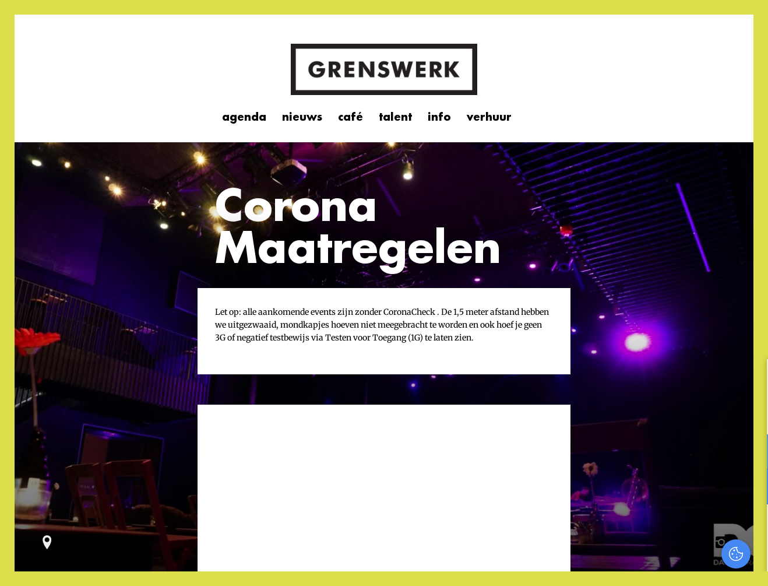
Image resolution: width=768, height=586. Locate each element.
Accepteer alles (669, 530)
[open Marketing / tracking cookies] (749, 488)
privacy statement (710, 413)
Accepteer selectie (669, 564)
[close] (750, 380)
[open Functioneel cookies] (749, 453)
